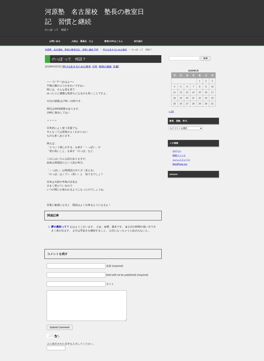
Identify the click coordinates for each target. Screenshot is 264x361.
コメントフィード (181, 160)
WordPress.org (180, 164)
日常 (94, 66)
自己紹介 (138, 41)
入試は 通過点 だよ (82, 41)
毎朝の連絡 (105, 66)
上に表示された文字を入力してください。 (71, 343)
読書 (115, 66)
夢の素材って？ (60, 226)
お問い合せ (54, 41)
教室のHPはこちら (113, 41)
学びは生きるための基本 (77, 66)
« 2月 (171, 111)
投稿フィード (179, 155)
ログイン (177, 151)
